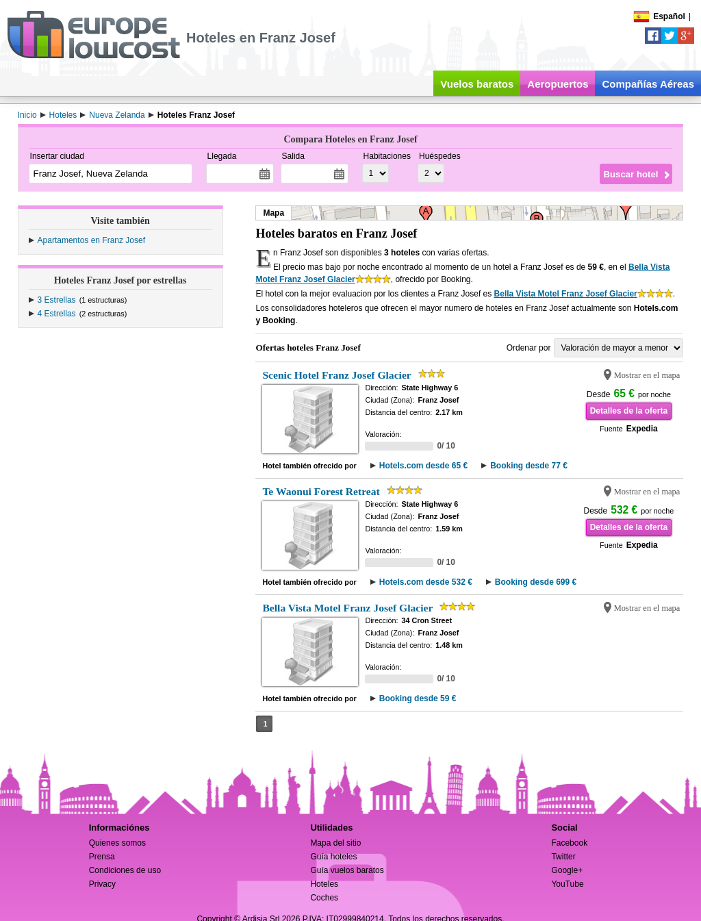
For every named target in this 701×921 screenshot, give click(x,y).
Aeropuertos (557, 84)
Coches (324, 898)
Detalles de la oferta (628, 411)
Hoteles (324, 884)
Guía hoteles (333, 856)
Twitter (563, 856)
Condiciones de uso (125, 870)
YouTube (567, 884)
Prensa (102, 856)
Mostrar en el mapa (647, 375)
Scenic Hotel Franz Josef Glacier (336, 375)
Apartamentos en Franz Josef (91, 240)
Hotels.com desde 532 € (425, 582)
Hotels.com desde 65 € (423, 465)
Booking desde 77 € (529, 465)
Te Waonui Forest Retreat (320, 491)
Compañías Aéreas (648, 84)
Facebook (569, 843)
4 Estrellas (57, 313)
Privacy (102, 884)
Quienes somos (117, 843)
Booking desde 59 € (418, 698)
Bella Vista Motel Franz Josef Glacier (565, 294)
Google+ (567, 870)
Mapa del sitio (335, 843)
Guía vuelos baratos (346, 870)
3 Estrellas (57, 300)
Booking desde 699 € (535, 582)
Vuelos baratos (476, 84)
